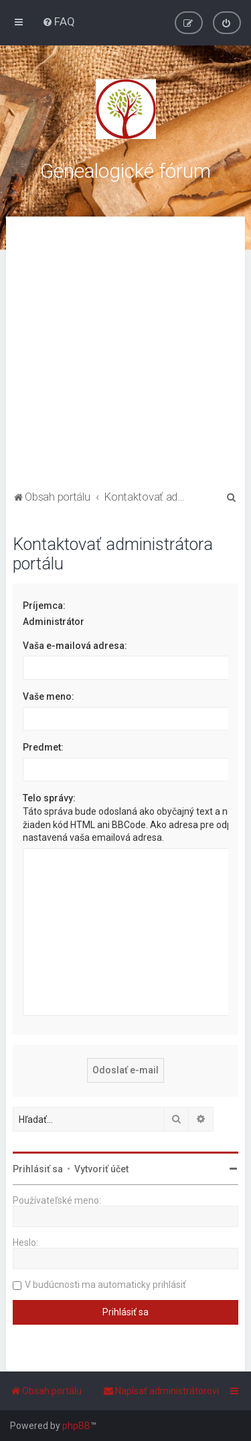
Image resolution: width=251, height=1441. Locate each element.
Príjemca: (44, 605)
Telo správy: (49, 798)
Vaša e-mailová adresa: (75, 645)
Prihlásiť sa (38, 1169)
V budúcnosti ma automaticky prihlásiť (105, 1284)
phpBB (76, 1425)
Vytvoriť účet (101, 1169)
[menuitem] (58, 21)
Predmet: (43, 747)
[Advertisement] (125, 355)
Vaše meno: (48, 696)
